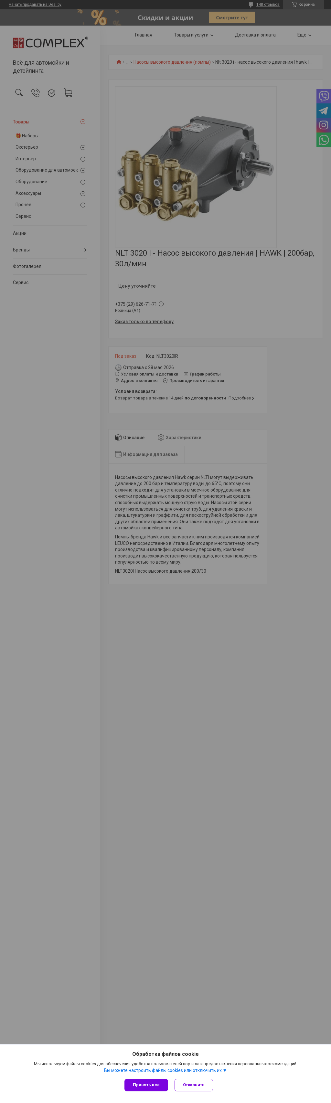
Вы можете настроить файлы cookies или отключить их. (163, 1070)
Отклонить (194, 1084)
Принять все (146, 1084)
